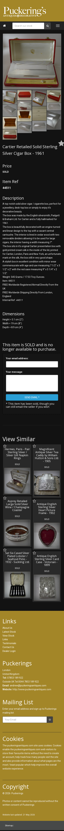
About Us (7, 628)
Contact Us (8, 647)
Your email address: (17, 358)
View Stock (8, 635)
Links (5, 639)
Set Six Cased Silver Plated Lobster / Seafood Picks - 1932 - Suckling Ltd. (17, 556)
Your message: (14, 372)
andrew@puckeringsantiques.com (28, 685)
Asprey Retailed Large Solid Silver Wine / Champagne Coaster (17, 505)
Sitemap (9, 825)
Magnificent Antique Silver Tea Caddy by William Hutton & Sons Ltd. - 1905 (46, 455)
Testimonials (9, 643)
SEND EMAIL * (32, 397)
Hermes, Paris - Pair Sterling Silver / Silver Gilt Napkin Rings (17, 453)
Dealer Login (9, 651)
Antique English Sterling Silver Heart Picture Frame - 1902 (46, 508)
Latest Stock (9, 631)
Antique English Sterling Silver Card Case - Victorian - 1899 (46, 559)
